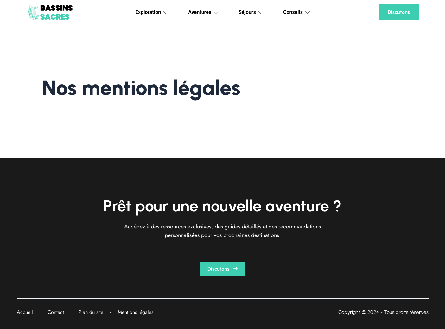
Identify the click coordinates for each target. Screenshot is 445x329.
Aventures (203, 12)
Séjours (250, 12)
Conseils (296, 12)
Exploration (151, 12)
